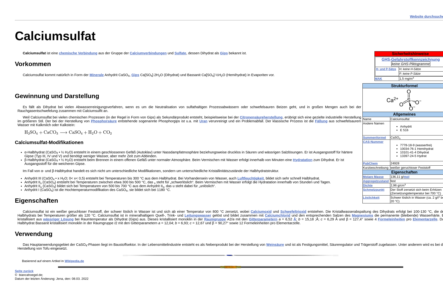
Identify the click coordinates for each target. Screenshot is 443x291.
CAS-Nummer (373, 142)
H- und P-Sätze (386, 69)
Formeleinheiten (391, 219)
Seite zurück (24, 271)
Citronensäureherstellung (261, 117)
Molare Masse (373, 177)
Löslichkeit (371, 197)
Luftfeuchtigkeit (250, 178)
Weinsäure (275, 244)
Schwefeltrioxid (293, 211)
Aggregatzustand (376, 181)
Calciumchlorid (277, 215)
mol (406, 177)
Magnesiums (362, 215)
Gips (224, 53)
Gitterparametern (263, 219)
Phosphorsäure (104, 121)
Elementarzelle (425, 219)
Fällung (321, 121)
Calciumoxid (261, 211)
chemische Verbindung (78, 53)
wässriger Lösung (58, 219)
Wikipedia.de (74, 261)
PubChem (370, 163)
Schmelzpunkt (373, 189)
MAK (378, 78)
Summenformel (374, 137)
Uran (203, 121)
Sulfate (180, 53)
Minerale (97, 75)
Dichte (368, 185)
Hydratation (302, 160)
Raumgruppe (215, 219)
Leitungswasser (198, 215)
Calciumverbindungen (148, 53)
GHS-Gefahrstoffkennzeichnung (411, 59)
